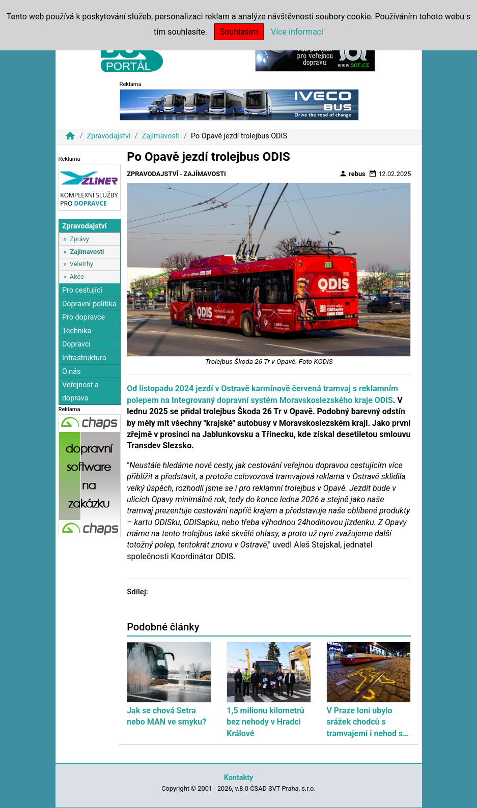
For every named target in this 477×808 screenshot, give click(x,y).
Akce (77, 276)
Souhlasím (239, 32)
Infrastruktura (84, 358)
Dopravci (76, 344)
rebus (352, 173)
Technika (77, 331)
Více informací (297, 32)
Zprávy (79, 239)
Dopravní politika (89, 304)
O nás (71, 371)
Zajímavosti (161, 136)
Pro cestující (82, 290)
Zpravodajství (108, 136)
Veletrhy (81, 264)
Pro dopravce (83, 317)
